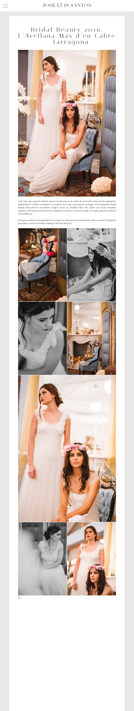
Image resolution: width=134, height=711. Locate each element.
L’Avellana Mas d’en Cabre (82, 207)
